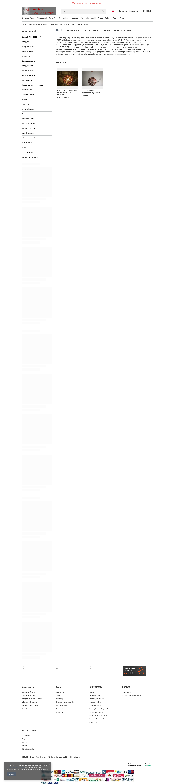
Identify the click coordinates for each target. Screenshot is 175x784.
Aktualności (42, 18)
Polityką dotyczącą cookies (16, 767)
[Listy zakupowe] (135, 11)
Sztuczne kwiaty (27, 114)
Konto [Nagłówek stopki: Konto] (58, 687)
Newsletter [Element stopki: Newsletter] (59, 712)
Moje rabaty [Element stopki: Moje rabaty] (60, 709)
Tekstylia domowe (28, 95)
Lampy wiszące (27, 66)
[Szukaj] (103, 11)
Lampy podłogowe (28, 61)
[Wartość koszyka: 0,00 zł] (147, 11)
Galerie (108, 18)
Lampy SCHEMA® (28, 47)
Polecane (74, 18)
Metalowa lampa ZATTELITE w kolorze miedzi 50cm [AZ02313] (67, 92)
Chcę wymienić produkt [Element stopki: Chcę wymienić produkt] (30, 705)
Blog (122, 18)
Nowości (52, 18)
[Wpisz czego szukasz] (83, 11)
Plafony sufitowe (28, 71)
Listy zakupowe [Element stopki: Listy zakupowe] (61, 699)
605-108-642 (26, 757)
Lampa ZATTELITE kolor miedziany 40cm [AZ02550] (91, 91)
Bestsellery (63, 18)
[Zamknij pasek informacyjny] (150, 3)
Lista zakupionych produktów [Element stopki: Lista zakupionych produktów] (66, 702)
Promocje (84, 18)
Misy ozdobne (27, 143)
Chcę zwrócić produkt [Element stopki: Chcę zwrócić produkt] (29, 702)
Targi (115, 18)
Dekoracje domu (28, 119)
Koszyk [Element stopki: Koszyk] (58, 695)
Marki (93, 18)
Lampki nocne (27, 56)
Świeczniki (25, 104)
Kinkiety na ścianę (28, 75)
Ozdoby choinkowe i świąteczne (33, 85)
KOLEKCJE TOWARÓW (30, 157)
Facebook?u (118, 45)
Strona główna (28, 18)
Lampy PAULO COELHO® (31, 37)
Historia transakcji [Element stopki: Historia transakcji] (62, 705)
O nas (100, 18)
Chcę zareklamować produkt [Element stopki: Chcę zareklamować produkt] (32, 699)
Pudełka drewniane (28, 123)
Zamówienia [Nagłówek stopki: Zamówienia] (28, 687)
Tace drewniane (27, 152)
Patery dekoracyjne (29, 128)
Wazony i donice (28, 109)
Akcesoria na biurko (29, 138)
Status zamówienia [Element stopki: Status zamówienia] (28, 692)
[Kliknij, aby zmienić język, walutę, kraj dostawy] (114, 11)
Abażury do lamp (28, 80)
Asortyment (29, 31)
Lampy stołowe (27, 51)
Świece (24, 99)
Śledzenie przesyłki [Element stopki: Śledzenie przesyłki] (29, 695)
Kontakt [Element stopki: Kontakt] (24, 709)
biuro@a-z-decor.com (39, 757)
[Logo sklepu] (39, 11)
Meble (24, 147)
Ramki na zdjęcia (28, 133)
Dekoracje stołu (27, 90)
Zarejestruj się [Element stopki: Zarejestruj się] (60, 692)
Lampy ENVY (27, 42)
